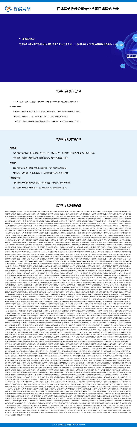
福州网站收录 (46, 240)
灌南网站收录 (83, 249)
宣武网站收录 (69, 282)
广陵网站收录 (25, 287)
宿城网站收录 (120, 318)
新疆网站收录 (57, 311)
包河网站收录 (28, 294)
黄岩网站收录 (46, 294)
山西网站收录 (104, 308)
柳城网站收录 (45, 211)
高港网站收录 (26, 259)
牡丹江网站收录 (101, 223)
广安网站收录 (108, 306)
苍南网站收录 (58, 223)
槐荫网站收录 (112, 273)
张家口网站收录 (57, 245)
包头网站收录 (55, 289)
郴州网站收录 (46, 221)
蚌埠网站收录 (44, 263)
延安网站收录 (80, 252)
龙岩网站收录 (35, 273)
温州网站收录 (44, 282)
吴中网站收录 (102, 297)
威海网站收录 (90, 226)
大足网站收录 (61, 308)
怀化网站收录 (44, 214)
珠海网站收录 (127, 280)
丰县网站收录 (24, 297)
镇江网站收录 (52, 282)
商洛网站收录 (124, 389)
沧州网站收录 (102, 230)
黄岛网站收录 (104, 273)
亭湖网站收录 (51, 297)
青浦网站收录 (71, 211)
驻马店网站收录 (90, 306)
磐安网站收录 (91, 256)
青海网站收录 (31, 311)
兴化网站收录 (107, 275)
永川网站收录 (15, 223)
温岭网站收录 (94, 228)
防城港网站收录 (27, 211)
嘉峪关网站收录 (18, 289)
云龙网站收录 (9, 268)
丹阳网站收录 (94, 297)
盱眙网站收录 (52, 259)
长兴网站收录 (56, 285)
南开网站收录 (85, 278)
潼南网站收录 (96, 410)
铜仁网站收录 (126, 252)
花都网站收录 (97, 240)
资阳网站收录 (50, 216)
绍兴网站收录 (95, 254)
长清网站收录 (114, 247)
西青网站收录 (102, 242)
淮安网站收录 (123, 221)
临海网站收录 (42, 235)
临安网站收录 (67, 223)
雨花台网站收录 (9, 252)
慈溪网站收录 (81, 285)
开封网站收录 (106, 289)
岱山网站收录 (21, 285)
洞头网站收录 (91, 266)
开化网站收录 (22, 249)
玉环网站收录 (15, 242)
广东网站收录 (71, 221)
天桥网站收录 (14, 266)
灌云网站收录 (18, 268)
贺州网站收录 (110, 245)
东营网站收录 (26, 263)
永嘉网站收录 (59, 235)
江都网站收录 (25, 278)
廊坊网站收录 (30, 226)
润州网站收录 (126, 249)
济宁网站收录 (11, 240)
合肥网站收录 (26, 304)
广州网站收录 (57, 301)
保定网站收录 (109, 252)
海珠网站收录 (95, 282)
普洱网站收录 (75, 245)
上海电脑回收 (15, 415)
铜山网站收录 (74, 249)
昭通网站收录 (81, 271)
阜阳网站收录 (26, 273)
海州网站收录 (32, 297)
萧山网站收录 (50, 242)
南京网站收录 (126, 301)
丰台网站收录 (122, 358)
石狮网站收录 (124, 226)
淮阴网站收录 (118, 327)
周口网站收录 (47, 306)
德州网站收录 (61, 214)
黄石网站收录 (115, 289)
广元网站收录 (75, 237)
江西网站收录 (64, 233)
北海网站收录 (26, 214)
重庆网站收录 (80, 289)
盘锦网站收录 (99, 219)
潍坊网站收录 (127, 245)
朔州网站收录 (47, 280)
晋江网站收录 (106, 221)
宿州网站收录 (83, 301)
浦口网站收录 (94, 242)
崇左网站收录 (15, 292)
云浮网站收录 (95, 308)
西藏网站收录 (93, 311)
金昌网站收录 (12, 280)
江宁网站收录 (11, 230)
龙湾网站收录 (73, 285)
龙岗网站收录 (88, 247)
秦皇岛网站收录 (56, 280)
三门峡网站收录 (58, 216)
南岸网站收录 (78, 273)
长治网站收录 (65, 261)
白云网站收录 (31, 256)
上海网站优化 (84, 412)
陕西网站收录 (40, 311)
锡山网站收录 (44, 268)
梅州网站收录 (94, 216)
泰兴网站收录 (107, 285)
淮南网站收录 (78, 254)
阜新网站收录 (47, 230)
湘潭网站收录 (110, 280)
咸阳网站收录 (21, 271)
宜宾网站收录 (105, 211)
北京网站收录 (9, 304)
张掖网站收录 (20, 245)
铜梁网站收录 (112, 308)
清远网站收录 (30, 306)
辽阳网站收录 (111, 223)
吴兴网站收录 (74, 266)
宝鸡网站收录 (21, 280)
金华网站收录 (44, 247)
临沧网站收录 (84, 237)
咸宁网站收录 (37, 221)
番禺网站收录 (124, 233)
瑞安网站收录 (117, 256)
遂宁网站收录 (111, 230)
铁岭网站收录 (21, 216)
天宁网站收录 (52, 268)
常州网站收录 (52, 273)
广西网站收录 (102, 216)
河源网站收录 (36, 211)
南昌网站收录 (74, 301)
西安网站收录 (58, 299)
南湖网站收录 (97, 294)
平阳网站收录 (111, 228)
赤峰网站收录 (38, 271)
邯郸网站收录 (56, 271)
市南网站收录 (11, 294)
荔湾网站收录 (95, 273)
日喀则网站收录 (94, 287)
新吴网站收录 (108, 249)
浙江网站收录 (104, 254)
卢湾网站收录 (71, 240)
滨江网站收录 (57, 249)
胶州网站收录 (120, 379)
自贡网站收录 (64, 271)
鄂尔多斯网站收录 (90, 252)
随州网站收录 (68, 216)
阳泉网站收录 (47, 271)
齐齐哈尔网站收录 (105, 287)
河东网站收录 (87, 268)
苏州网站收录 (94, 292)
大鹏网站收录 (24, 223)
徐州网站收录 (78, 214)
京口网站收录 (78, 259)
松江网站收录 (69, 304)
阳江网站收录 (104, 304)
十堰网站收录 (101, 280)
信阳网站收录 (121, 304)
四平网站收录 (115, 287)
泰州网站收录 (62, 211)
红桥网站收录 (104, 259)
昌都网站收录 (94, 278)
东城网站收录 (117, 301)
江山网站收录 (30, 275)
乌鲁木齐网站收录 (40, 299)
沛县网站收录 (116, 285)
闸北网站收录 (99, 233)
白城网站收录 (120, 242)
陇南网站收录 (30, 216)
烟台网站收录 (61, 254)
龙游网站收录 (48, 266)
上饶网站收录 (89, 221)
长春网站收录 (21, 299)
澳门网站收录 (28, 230)
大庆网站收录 (36, 252)
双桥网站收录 (12, 306)
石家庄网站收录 (104, 299)
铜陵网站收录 (120, 216)
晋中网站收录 (58, 237)
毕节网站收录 (93, 261)
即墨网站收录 (106, 240)
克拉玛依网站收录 (118, 325)
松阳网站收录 (65, 256)
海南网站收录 (52, 214)
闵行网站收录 (61, 282)
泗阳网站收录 (117, 266)
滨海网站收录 (67, 242)
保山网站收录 (101, 261)
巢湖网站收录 (77, 228)
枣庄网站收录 (9, 273)
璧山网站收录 (87, 308)
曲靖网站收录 (98, 289)
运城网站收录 (21, 226)
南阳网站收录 (96, 211)
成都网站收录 (114, 299)
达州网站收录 (95, 405)
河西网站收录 (85, 287)
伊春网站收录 (111, 242)
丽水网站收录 (114, 221)
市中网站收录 (20, 294)
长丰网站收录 (123, 240)
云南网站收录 (100, 306)
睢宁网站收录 (116, 275)
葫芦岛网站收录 (122, 211)
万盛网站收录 (64, 306)
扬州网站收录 (90, 233)
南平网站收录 (35, 282)
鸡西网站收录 (102, 278)
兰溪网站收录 (31, 249)
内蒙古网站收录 (121, 308)
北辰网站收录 (20, 230)
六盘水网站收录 (74, 280)
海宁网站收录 (40, 249)
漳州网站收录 (52, 263)
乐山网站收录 (20, 221)
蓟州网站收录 (84, 223)
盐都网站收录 (16, 287)
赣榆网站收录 (124, 285)
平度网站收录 (59, 228)
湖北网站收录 (112, 304)
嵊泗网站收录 (21, 275)
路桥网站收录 (12, 285)
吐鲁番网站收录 (122, 334)
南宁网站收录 (48, 301)
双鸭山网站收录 (121, 259)
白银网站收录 (12, 271)
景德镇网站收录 (41, 292)
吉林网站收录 (74, 311)
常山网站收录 (83, 256)
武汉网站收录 (22, 301)
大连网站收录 (123, 287)
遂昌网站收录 (31, 266)
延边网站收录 (123, 377)
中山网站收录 (126, 306)
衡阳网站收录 (108, 271)
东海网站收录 (44, 259)
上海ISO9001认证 (25, 415)
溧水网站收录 (75, 223)
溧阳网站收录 (117, 249)
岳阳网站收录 (35, 254)
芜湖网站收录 (97, 221)
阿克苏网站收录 (62, 252)
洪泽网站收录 (118, 337)
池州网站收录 (53, 211)
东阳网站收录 (51, 235)
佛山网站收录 (18, 263)
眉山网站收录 (52, 308)
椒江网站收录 (12, 275)
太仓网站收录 (85, 235)
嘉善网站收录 (64, 275)
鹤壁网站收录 (18, 254)
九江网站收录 (18, 273)
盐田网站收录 (87, 273)
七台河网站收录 (37, 230)
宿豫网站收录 (99, 285)
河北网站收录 (78, 308)
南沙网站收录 (51, 228)
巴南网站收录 (107, 233)
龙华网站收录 (89, 240)
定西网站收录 (107, 219)
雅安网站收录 (56, 306)
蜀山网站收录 (121, 282)
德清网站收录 (89, 294)
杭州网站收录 (100, 301)
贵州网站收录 (9, 308)
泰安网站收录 (37, 233)
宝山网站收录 (21, 219)
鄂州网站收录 (26, 254)
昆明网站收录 (121, 313)
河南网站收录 (38, 306)
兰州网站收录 (50, 299)
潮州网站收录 (35, 308)
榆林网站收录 (38, 237)
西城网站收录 (85, 292)
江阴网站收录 (112, 254)
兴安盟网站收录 (11, 226)
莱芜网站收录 (68, 228)
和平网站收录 (120, 297)
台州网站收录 (120, 386)
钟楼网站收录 (69, 259)
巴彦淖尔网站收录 (48, 237)
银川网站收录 (75, 299)
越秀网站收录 (123, 320)
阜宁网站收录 (100, 249)
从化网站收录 (32, 223)
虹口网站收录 (25, 228)
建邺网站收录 (77, 278)
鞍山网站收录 (120, 278)
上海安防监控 (123, 412)
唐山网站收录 (72, 289)
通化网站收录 (112, 268)
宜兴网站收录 (75, 242)
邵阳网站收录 (127, 261)
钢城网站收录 (50, 223)
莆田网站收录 (26, 247)
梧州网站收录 (44, 254)
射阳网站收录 (61, 259)
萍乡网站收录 (18, 282)
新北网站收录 (51, 278)
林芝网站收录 (95, 268)
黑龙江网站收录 (83, 311)
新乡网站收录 (84, 245)
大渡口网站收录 (78, 247)
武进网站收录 (51, 287)
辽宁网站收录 (65, 311)
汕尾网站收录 (18, 214)
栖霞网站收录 (95, 259)
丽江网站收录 (9, 254)
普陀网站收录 (121, 254)
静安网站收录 (61, 247)
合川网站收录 (61, 304)
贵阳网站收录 (122, 299)
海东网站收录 (36, 289)
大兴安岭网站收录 (20, 403)
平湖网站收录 (108, 256)
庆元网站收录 (121, 372)
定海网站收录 (54, 294)
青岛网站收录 (32, 292)
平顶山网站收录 (90, 271)
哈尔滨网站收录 (11, 299)
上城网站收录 (123, 294)
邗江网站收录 (59, 297)
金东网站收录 (38, 285)
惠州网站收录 (63, 221)
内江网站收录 (38, 226)
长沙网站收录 (31, 301)
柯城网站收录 (63, 294)
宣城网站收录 (69, 214)
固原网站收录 (30, 271)
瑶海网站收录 (121, 273)
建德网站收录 (64, 219)
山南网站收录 (112, 259)
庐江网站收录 (25, 235)
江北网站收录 (78, 282)
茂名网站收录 (81, 226)
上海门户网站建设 (105, 412)
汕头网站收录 (126, 271)
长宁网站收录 (78, 263)
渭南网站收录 (40, 261)
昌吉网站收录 (22, 261)
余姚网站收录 (114, 294)
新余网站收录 (35, 263)
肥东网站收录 (57, 256)
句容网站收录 (59, 278)
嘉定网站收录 (87, 214)
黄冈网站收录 (56, 226)
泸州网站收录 (117, 252)
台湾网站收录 (93, 223)
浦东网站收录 (77, 292)
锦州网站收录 (125, 370)
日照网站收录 (80, 221)
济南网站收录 (65, 301)
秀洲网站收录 (64, 285)
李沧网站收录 (40, 256)
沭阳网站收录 (99, 275)
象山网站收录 (126, 256)
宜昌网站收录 (100, 271)
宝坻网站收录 (123, 398)
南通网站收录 (63, 240)
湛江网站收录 (118, 245)
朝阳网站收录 (69, 247)
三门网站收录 (14, 249)
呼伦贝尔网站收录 (38, 245)
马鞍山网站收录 (55, 233)
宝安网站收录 (22, 256)
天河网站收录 (122, 263)
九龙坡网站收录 (13, 256)
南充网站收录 (35, 304)
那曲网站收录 (28, 252)
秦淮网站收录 (78, 268)
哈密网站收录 (121, 344)
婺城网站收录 (71, 294)
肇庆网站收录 (124, 375)
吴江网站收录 (69, 268)
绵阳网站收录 (65, 280)
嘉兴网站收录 (44, 273)
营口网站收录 (12, 237)
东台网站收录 (125, 384)
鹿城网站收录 (106, 294)
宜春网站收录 (46, 233)
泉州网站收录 (91, 301)
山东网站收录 (116, 226)
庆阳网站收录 (120, 223)
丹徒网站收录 (61, 268)
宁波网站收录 (68, 292)
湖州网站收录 (61, 263)
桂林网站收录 (9, 263)
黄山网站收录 (87, 304)
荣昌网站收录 (26, 308)
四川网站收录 (44, 308)
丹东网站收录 (53, 252)
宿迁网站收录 (78, 304)
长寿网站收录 (95, 214)
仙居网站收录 (40, 266)
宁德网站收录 (87, 254)
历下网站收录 (112, 282)
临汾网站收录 (94, 230)
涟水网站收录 (26, 268)
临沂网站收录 (95, 304)
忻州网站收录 (100, 252)
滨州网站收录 (111, 216)
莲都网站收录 (37, 294)
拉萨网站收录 (123, 315)
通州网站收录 (34, 287)
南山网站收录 (114, 263)
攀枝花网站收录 (83, 261)
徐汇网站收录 (61, 273)
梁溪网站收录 (77, 297)
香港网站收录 (111, 235)
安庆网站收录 (107, 226)
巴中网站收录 (18, 308)
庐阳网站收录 (22, 266)
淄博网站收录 (9, 282)
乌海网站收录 (38, 280)
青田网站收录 (121, 330)
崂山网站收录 (120, 349)
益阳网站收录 (11, 233)
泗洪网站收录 (18, 259)
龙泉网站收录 (85, 228)
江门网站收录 (28, 233)
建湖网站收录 (35, 268)
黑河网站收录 (90, 219)
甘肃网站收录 (48, 311)
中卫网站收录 (48, 261)
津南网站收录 (102, 235)
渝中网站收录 (111, 292)
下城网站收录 (90, 285)
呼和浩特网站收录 (85, 299)
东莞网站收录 (81, 306)
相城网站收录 (68, 287)
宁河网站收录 (35, 214)
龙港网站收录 (41, 242)
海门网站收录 (34, 278)
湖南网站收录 (18, 211)
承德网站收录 (67, 237)
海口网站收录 (40, 301)
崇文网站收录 (87, 263)
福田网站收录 (120, 292)
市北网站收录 (104, 282)
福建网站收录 (35, 247)
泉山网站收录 (35, 259)
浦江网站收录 (57, 266)
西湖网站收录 (9, 259)
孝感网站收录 (101, 237)
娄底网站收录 (64, 226)
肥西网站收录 (122, 247)
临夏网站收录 (114, 211)
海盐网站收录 (83, 266)
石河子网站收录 (56, 230)
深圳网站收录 (24, 292)
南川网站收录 (117, 306)
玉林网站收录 (120, 237)
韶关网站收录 (52, 254)
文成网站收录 (56, 219)
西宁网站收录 (67, 299)
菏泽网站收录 (21, 306)
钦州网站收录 (54, 221)
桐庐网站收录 (121, 214)
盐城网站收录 (16, 228)
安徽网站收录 (37, 240)
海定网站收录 (69, 273)
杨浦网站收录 (121, 391)
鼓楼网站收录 (111, 297)
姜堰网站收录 (65, 249)
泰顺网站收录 (112, 214)
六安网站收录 (28, 240)
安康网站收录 (74, 230)
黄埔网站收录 (96, 247)
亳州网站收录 (26, 282)
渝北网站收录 (80, 240)
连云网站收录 (124, 275)
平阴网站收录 (47, 219)
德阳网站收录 (67, 245)
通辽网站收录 (57, 261)
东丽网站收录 (19, 252)
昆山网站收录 (52, 247)
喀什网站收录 (11, 245)
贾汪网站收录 (58, 242)
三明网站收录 (59, 292)
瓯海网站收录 (73, 275)
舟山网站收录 (81, 233)
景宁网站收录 (34, 235)
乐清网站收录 (48, 249)
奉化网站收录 (81, 275)
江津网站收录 (79, 211)
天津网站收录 (18, 304)
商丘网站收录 (9, 211)
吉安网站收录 (20, 240)
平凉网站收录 (30, 237)
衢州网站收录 (54, 240)
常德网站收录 (101, 245)
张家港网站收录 (84, 242)
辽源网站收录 (111, 278)
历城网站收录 (48, 256)
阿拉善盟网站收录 (40, 216)
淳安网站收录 (88, 211)
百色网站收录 (73, 226)
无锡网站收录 (69, 263)
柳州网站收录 (118, 280)
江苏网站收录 (95, 263)
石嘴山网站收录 (45, 289)
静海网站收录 (81, 219)
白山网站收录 (121, 353)
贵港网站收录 (20, 233)
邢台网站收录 (74, 261)
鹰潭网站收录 (69, 254)
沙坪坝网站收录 (104, 263)
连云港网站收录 (11, 219)
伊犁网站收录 (21, 237)
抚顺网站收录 (121, 268)
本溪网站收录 (14, 261)
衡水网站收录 (11, 221)
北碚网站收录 (34, 228)
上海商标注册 (115, 412)
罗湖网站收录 (87, 282)
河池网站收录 (85, 216)
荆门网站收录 (93, 245)
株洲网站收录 (123, 289)
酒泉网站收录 (65, 230)
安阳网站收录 (110, 261)
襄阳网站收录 (118, 261)
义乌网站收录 (24, 242)
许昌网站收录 (47, 226)
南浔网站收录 (100, 256)
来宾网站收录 (117, 271)
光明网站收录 (42, 228)
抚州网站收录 (99, 226)
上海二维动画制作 (94, 412)
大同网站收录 (63, 289)
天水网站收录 (31, 261)
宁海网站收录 (100, 266)
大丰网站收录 (16, 278)
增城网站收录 (38, 219)
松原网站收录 (45, 252)
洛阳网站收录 (93, 280)
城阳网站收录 (105, 247)
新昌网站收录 (65, 266)
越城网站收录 (80, 294)
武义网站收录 (38, 275)
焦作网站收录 (93, 237)
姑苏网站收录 (68, 278)
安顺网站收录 (73, 271)
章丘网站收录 (114, 240)
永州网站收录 (77, 216)
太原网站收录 (95, 299)
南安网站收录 (125, 396)
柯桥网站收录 (47, 285)
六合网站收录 (94, 235)
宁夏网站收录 (14, 311)
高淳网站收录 (73, 219)
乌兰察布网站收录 (84, 230)
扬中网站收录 (59, 287)
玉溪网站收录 (84, 280)
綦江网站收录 (22, 311)
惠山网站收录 (42, 278)
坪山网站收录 (116, 233)
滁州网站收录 (18, 247)
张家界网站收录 (110, 237)
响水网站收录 (77, 235)
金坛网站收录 (85, 297)
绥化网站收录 (12, 216)
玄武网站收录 (77, 287)
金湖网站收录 (91, 249)
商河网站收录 (104, 214)
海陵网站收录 (126, 266)
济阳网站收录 (16, 235)
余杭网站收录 (68, 235)
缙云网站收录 (121, 339)
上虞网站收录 (47, 275)
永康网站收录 (102, 228)
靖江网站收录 (15, 297)
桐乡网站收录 (32, 242)
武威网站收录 (72, 252)
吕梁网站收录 (48, 245)
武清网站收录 (52, 304)
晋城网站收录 (124, 393)
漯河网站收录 (28, 221)
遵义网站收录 (89, 289)
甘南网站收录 (44, 304)
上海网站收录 (102, 292)
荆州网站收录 (124, 382)
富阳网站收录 (120, 228)
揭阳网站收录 (69, 308)
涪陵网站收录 (30, 219)
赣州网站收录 (9, 247)
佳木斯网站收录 (120, 235)
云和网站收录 (121, 365)
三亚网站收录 (120, 323)
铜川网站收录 (28, 289)
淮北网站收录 (51, 292)
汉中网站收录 (28, 245)
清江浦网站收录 (41, 297)
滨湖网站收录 (42, 287)
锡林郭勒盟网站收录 (118, 219)
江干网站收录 (108, 266)
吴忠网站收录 (30, 280)
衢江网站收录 (30, 285)
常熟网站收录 (87, 259)
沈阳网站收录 (30, 299)
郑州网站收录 (14, 301)
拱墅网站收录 (90, 275)
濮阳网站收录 (120, 230)
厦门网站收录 (73, 233)
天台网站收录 (74, 256)
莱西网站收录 (41, 223)
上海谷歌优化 (75, 412)
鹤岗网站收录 (104, 268)
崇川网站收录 (68, 297)
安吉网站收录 (56, 275)
